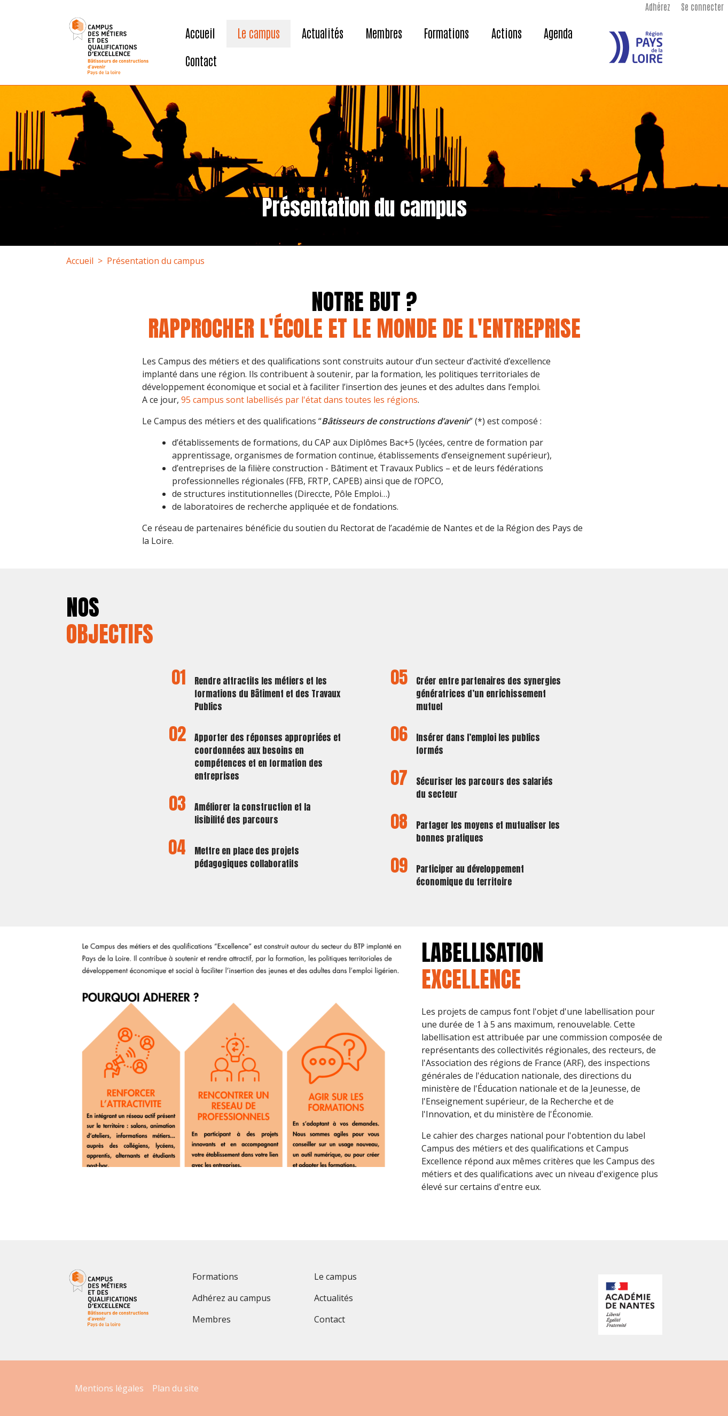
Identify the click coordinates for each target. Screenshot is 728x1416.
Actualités (322, 33)
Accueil (200, 33)
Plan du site (175, 1388)
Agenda (558, 33)
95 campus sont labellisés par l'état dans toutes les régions (299, 400)
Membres (384, 33)
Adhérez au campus (231, 1298)
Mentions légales (109, 1388)
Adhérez (657, 6)
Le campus (259, 33)
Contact (201, 60)
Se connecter (702, 6)
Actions (506, 33)
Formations (446, 33)
